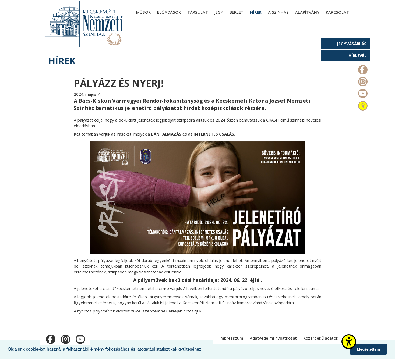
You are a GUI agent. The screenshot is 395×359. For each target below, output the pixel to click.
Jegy (218, 12)
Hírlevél (357, 55)
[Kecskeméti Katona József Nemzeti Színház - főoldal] (84, 23)
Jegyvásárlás (351, 43)
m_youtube (362, 92)
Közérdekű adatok (320, 338)
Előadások (169, 12)
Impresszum (231, 338)
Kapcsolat (337, 12)
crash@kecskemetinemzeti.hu (130, 288)
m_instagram (362, 80)
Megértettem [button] (368, 349)
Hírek (256, 12)
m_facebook (362, 68)
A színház (278, 12)
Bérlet (237, 12)
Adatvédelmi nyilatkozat (273, 338)
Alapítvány (307, 12)
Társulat (197, 12)
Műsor (143, 12)
